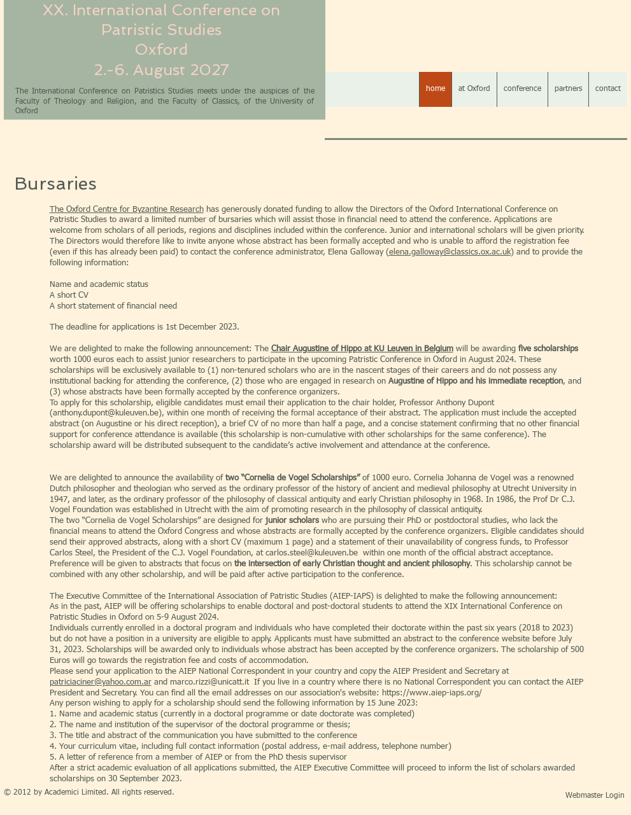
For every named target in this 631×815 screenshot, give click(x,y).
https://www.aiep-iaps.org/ (432, 693)
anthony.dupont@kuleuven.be (106, 413)
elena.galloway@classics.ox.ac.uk (450, 252)
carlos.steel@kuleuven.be (312, 553)
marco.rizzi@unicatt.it (209, 682)
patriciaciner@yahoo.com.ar (101, 682)
